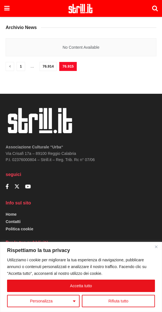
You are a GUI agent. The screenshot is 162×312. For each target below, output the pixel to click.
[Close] (156, 246)
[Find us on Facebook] (7, 186)
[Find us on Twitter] (16, 186)
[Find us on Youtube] (28, 186)
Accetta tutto (81, 286)
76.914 (48, 66)
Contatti (13, 221)
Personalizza (41, 301)
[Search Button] (155, 8)
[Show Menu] (7, 8)
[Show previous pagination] (10, 66)
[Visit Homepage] (81, 8)
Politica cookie (19, 229)
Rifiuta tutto (118, 301)
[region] (81, 277)
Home (11, 214)
